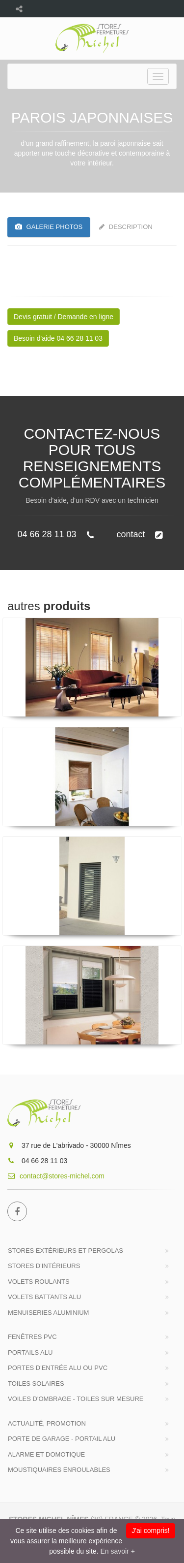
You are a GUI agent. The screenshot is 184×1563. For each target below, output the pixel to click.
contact (139, 534)
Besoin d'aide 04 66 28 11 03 (58, 338)
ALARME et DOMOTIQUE (46, 1454)
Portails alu (30, 1352)
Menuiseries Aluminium (48, 1312)
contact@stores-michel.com (56, 1176)
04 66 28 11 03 (55, 534)
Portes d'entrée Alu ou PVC (57, 1367)
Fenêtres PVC (32, 1336)
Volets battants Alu (44, 1297)
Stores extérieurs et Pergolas (65, 1250)
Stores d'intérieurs (44, 1266)
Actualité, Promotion (47, 1423)
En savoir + (117, 1551)
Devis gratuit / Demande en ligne (63, 317)
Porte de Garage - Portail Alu (61, 1438)
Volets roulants (39, 1281)
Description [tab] (125, 226)
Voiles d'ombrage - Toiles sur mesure (76, 1398)
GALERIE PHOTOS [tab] (48, 226)
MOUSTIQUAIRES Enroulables (59, 1469)
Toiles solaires (36, 1383)
